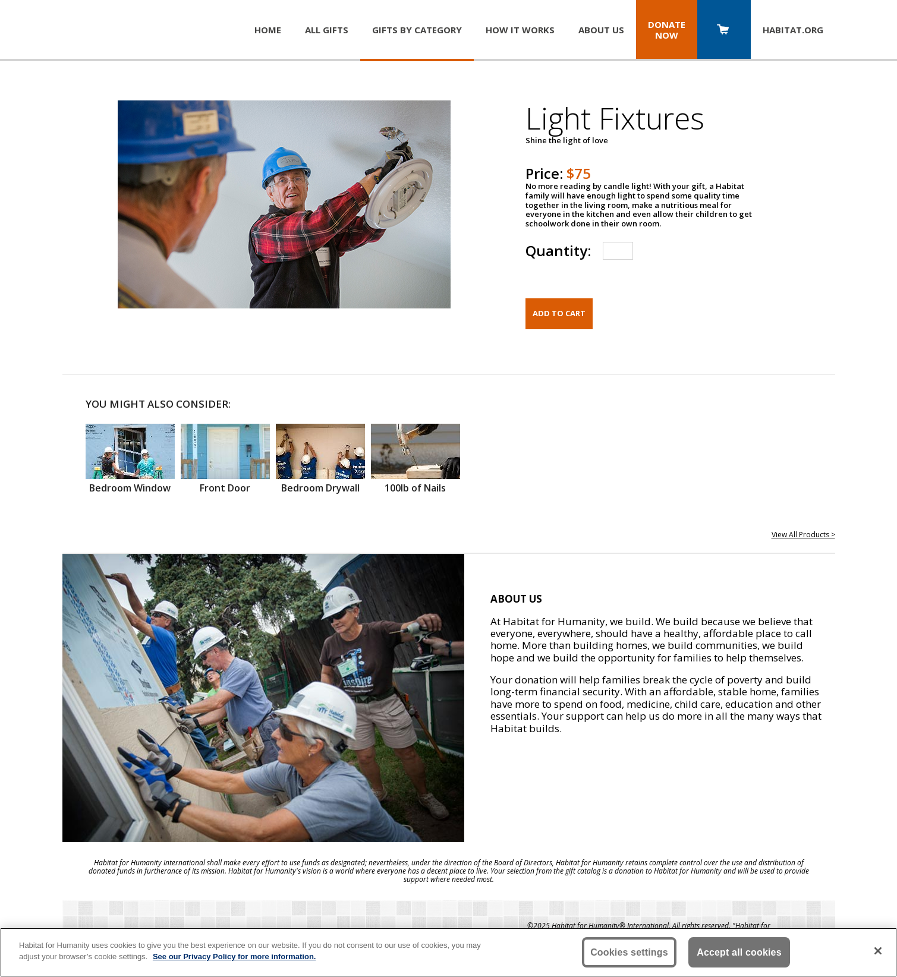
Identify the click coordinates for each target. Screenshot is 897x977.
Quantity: (558, 250)
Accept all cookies (739, 952)
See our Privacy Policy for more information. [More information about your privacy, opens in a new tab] (234, 956)
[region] (448, 952)
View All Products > (803, 535)
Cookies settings (629, 952)
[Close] (878, 951)
